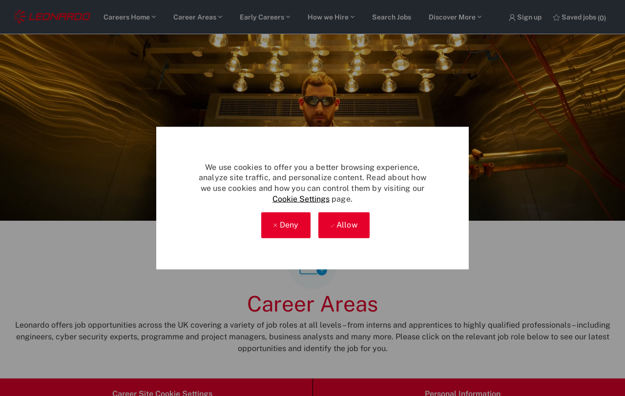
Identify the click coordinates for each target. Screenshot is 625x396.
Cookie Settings (301, 198)
